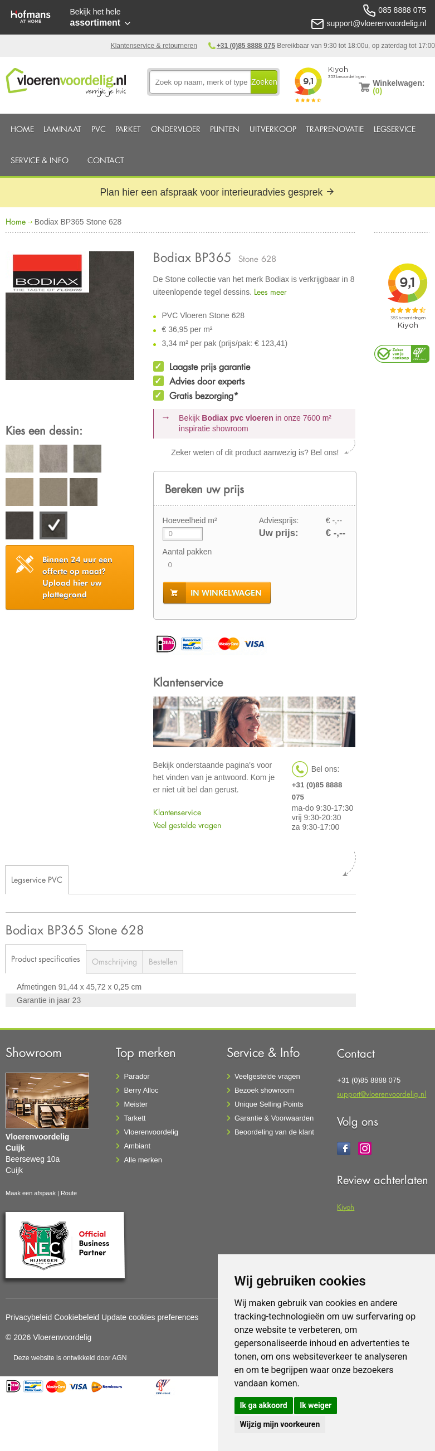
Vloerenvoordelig (151, 1132)
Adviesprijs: (279, 520)
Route (69, 1193)
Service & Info (40, 160)
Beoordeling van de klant (274, 1132)
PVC (98, 129)
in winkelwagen (226, 592)
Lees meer (270, 291)
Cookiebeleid (76, 1317)
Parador (136, 1076)
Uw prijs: (279, 533)
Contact (105, 160)
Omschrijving (114, 961)
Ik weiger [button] (315, 1405)
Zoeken (264, 81)
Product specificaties (45, 958)
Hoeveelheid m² (190, 520)
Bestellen (163, 961)
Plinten (225, 129)
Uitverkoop (273, 129)
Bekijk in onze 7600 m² (255, 423)
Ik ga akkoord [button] (263, 1405)
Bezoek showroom (264, 1090)
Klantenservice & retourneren (154, 46)
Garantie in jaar (44, 1000)
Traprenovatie (335, 129)
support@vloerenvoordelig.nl (381, 1093)
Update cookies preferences (149, 1317)
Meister (136, 1104)
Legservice (395, 129)
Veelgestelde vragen (267, 1076)
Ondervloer (176, 129)
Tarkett (134, 1118)
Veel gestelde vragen (187, 825)
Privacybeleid (29, 1317)
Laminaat (62, 129)
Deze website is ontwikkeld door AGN (70, 1358)
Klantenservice (177, 812)
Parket (128, 129)
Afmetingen (37, 986)
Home (22, 129)
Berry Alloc (141, 1090)
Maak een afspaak (31, 1193)
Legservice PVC (36, 879)
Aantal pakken (187, 551)
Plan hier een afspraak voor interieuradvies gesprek (217, 192)
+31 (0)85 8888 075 (246, 46)
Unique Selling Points (269, 1104)
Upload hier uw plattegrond (77, 577)
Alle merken (143, 1160)
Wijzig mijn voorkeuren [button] (280, 1424)
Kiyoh (345, 1206)
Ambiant (137, 1146)
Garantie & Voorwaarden (274, 1118)
